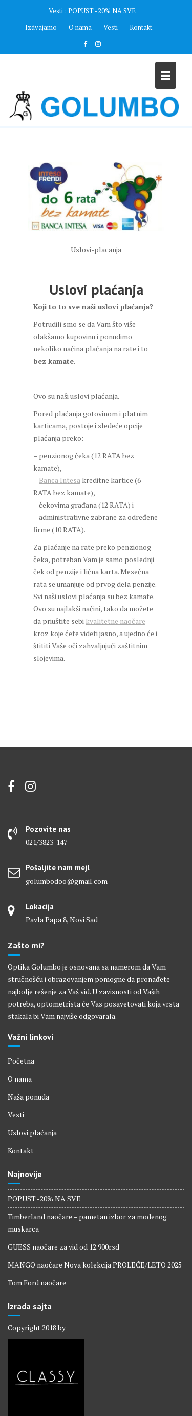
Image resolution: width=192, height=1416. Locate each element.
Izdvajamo (41, 27)
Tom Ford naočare (37, 1283)
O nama (80, 27)
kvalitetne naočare (115, 621)
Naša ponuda (28, 1097)
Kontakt (141, 27)
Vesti (110, 27)
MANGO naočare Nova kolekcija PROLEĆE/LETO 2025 (95, 1265)
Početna (21, 1061)
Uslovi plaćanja (32, 1133)
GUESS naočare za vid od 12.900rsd (63, 1247)
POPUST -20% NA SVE (102, 10)
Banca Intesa (59, 480)
